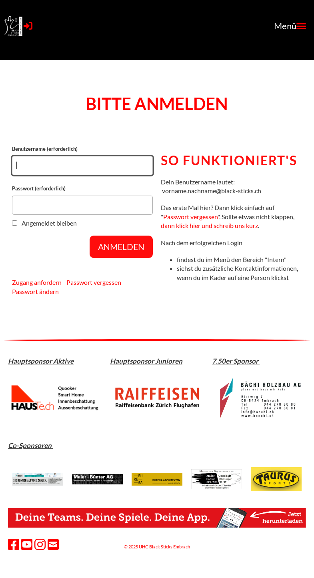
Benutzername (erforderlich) (82, 160)
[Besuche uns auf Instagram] (40, 544)
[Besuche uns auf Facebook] (13, 544)
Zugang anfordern (37, 282)
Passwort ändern (35, 291)
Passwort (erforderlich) (82, 200)
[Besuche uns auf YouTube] (26, 544)
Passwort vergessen (93, 282)
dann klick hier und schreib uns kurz (209, 225)
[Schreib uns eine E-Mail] (53, 544)
